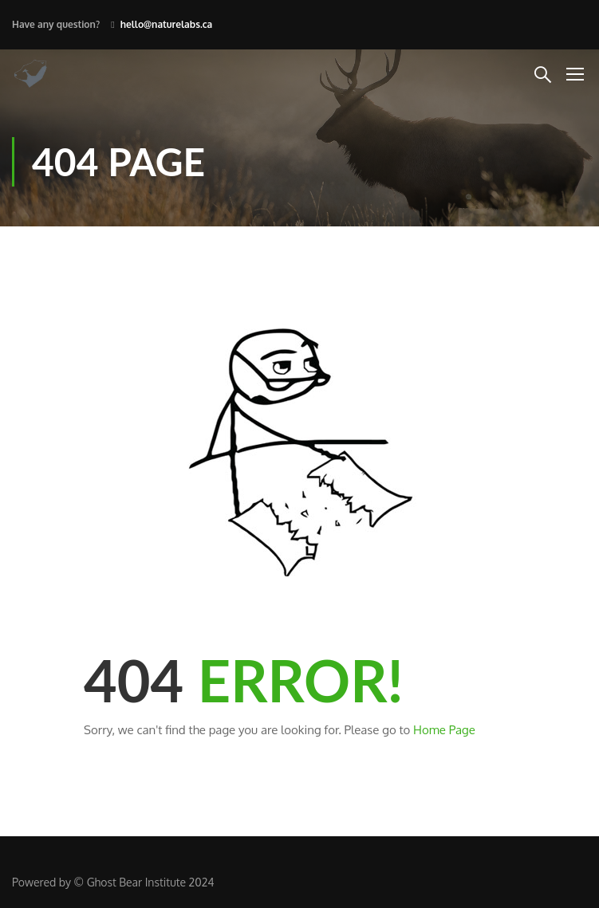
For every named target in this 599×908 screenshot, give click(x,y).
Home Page (444, 729)
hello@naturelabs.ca (166, 24)
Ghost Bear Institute (136, 882)
